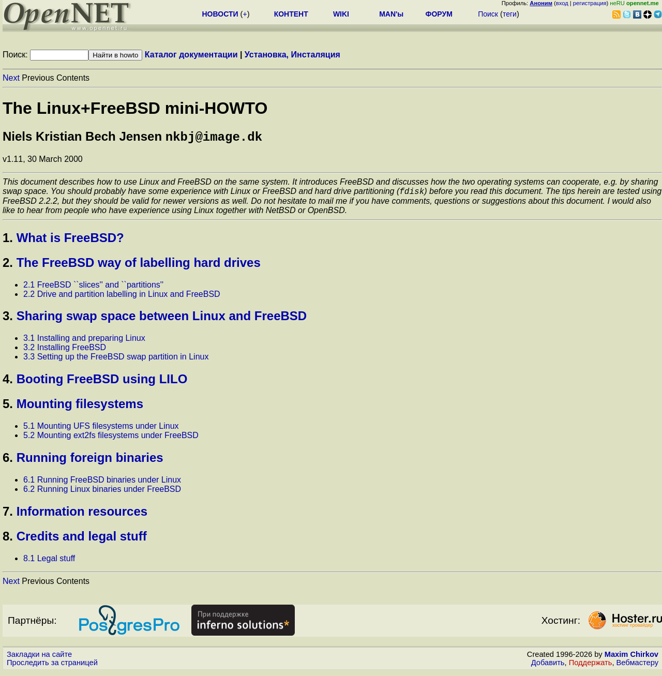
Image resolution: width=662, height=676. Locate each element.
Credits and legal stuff (82, 540)
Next (11, 77)
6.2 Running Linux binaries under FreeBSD (102, 492)
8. (8, 540)
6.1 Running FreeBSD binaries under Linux (102, 483)
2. (8, 266)
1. (8, 241)
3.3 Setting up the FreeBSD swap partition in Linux (115, 360)
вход (562, 3)
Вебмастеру (637, 666)
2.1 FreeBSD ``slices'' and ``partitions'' (93, 288)
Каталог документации (191, 54)
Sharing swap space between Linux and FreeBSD (162, 319)
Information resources (82, 515)
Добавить (548, 666)
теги (510, 14)
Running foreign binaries (90, 461)
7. (8, 515)
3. (8, 319)
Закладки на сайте (39, 658)
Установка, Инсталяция (292, 54)
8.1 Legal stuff (49, 562)
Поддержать (590, 666)
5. (8, 407)
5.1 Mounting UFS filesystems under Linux (101, 429)
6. (8, 461)
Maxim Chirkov (631, 658)
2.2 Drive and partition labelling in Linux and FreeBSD (121, 297)
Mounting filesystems (80, 407)
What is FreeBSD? (70, 241)
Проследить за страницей (52, 666)
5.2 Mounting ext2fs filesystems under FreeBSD (111, 438)
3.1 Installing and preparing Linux (84, 341)
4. (8, 382)
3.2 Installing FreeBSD (64, 351)
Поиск (488, 14)
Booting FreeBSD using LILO (102, 382)
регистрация (590, 3)
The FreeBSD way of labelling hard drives (139, 266)
